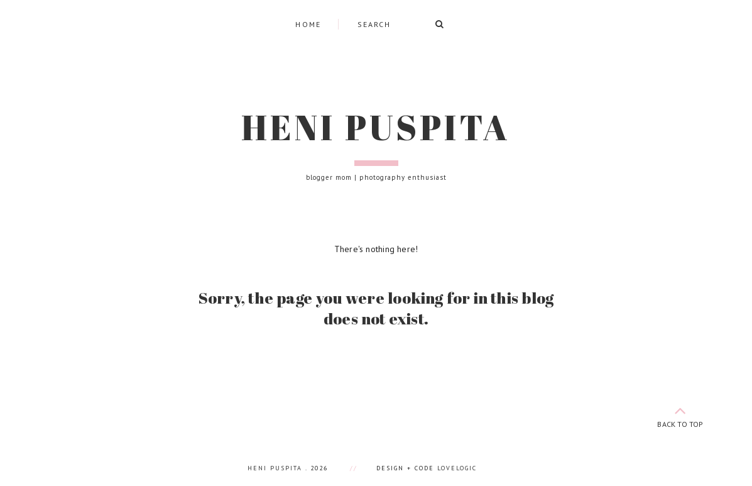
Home (308, 24)
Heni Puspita (375, 127)
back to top (680, 414)
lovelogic (457, 468)
